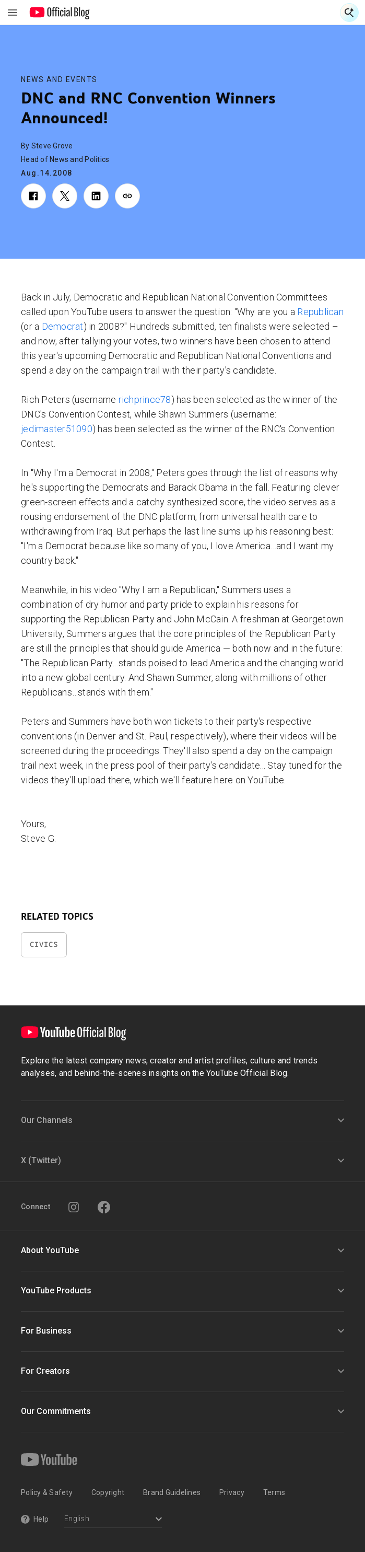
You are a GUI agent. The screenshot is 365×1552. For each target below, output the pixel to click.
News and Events (59, 79)
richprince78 (145, 399)
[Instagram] (73, 1207)
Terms (274, 1492)
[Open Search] (349, 12)
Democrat (63, 326)
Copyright (107, 1492)
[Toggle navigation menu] (12, 12)
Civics (44, 944)
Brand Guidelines (172, 1492)
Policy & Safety (47, 1492)
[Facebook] (104, 1207)
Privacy (231, 1492)
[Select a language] (113, 1519)
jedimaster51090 (56, 428)
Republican (320, 311)
